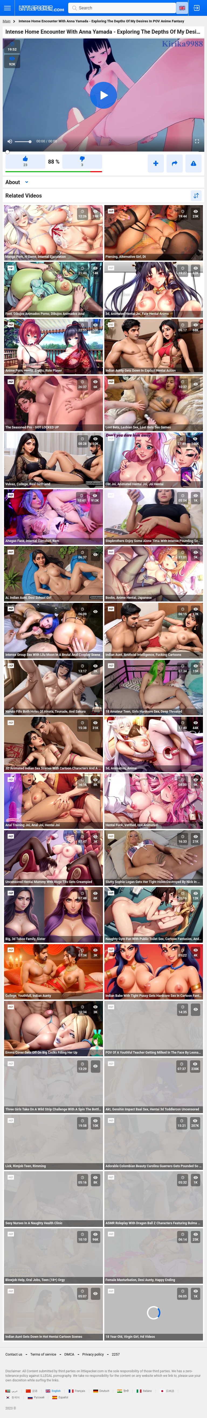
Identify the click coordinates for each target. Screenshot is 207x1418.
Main (7, 21)
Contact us (13, 1354)
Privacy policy (93, 1354)
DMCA (69, 1354)
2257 (116, 1354)
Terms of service (43, 1354)
